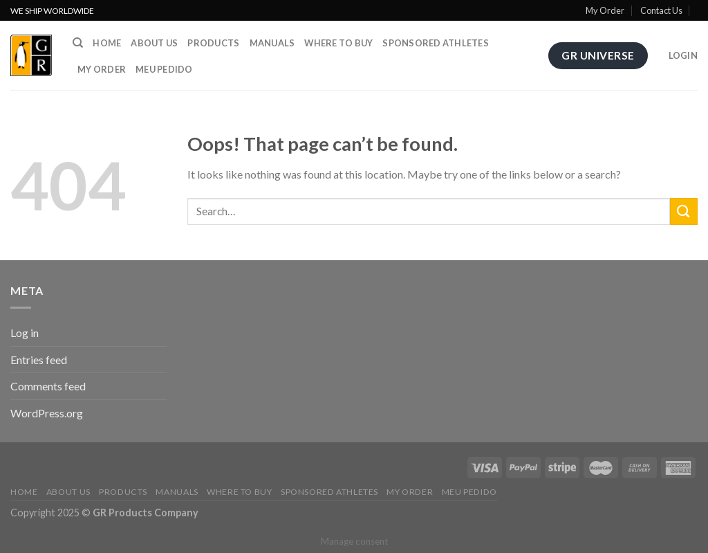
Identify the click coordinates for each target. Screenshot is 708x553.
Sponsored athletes (435, 42)
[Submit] (684, 211)
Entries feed (38, 359)
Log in (24, 332)
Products (213, 42)
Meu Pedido (164, 69)
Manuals (272, 42)
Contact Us (661, 10)
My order (101, 69)
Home (107, 42)
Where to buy (338, 42)
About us (154, 42)
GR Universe (597, 55)
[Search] (78, 43)
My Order (605, 10)
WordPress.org (46, 412)
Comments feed (48, 385)
